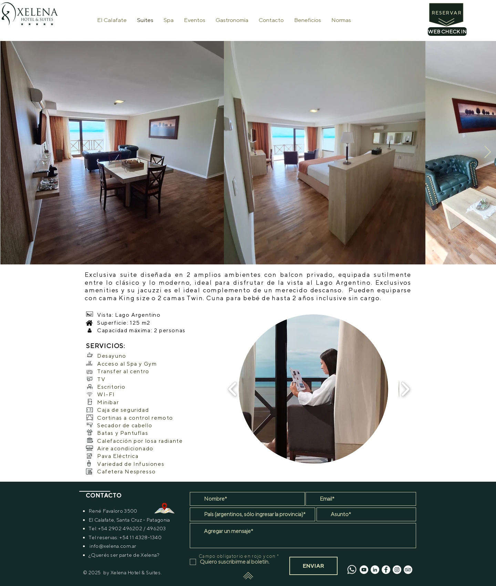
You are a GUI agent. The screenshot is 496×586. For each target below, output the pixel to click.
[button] (313, 389)
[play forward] (405, 389)
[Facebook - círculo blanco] (386, 569)
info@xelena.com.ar (113, 546)
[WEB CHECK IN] (447, 31)
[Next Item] (488, 152)
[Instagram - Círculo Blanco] (397, 569)
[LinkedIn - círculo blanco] (375, 569)
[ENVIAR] (313, 566)
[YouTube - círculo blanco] (364, 569)
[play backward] (232, 389)
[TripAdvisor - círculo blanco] (408, 569)
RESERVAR (447, 12)
